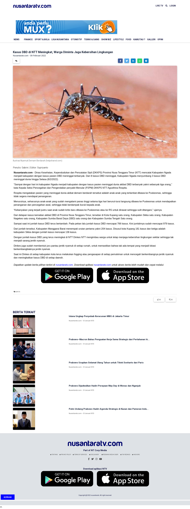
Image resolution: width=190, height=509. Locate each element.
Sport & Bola (42, 39)
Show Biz (106, 39)
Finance (28, 39)
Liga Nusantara (60, 39)
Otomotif (76, 39)
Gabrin (25, 167)
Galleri (151, 39)
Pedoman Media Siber (110, 454)
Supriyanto (42, 167)
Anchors (136, 454)
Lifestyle (118, 39)
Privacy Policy (65, 454)
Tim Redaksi (125, 454)
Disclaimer (94, 454)
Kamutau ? (139, 39)
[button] (120, 61)
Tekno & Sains (91, 39)
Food (128, 39)
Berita (17, 291)
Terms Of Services (80, 454)
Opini (160, 39)
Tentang (54, 454)
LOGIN (173, 6)
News (16, 39)
